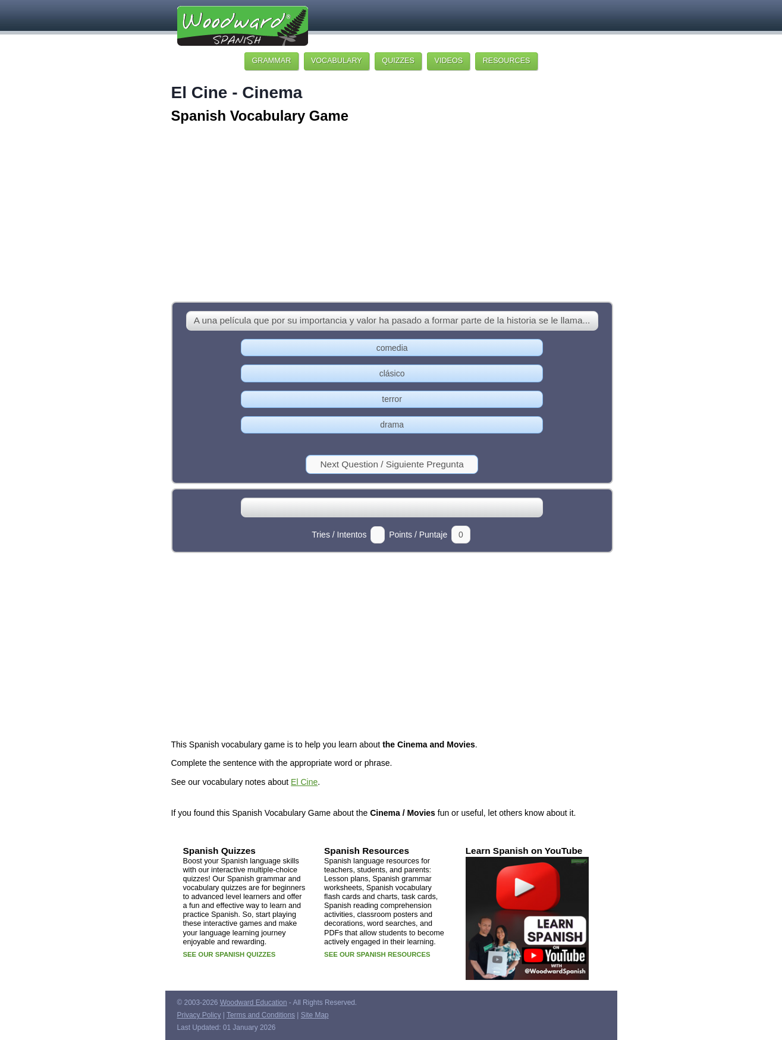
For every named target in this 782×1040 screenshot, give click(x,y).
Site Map (315, 1015)
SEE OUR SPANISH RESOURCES (377, 954)
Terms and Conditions (261, 1015)
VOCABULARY (336, 60)
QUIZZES (398, 60)
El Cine (304, 782)
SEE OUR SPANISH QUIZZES (229, 954)
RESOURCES (506, 60)
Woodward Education (253, 1002)
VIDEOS (449, 60)
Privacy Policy (199, 1015)
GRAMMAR (271, 60)
